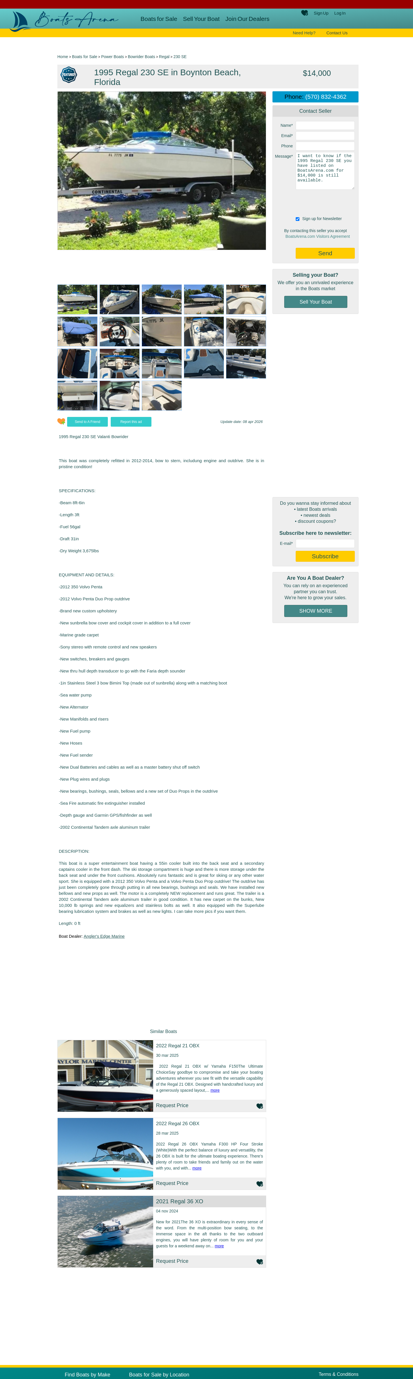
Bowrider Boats (141, 56)
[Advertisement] (315, 405)
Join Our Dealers (247, 18)
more (215, 1090)
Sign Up (321, 13)
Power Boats (112, 56)
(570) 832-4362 (325, 96)
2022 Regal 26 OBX (177, 1123)
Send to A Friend (87, 422)
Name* (286, 125)
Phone (287, 146)
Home (62, 56)
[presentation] (316, 202)
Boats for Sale (159, 18)
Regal (164, 56)
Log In (340, 13)
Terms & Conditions (339, 1374)
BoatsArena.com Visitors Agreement (317, 236)
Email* (287, 135)
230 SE (180, 56)
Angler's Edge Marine (104, 936)
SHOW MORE (315, 611)
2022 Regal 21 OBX (177, 1045)
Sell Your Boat (201, 18)
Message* (284, 156)
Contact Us (337, 32)
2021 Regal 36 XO (179, 1201)
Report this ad (131, 422)
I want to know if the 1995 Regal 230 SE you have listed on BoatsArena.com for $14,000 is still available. (325, 171)
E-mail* (286, 543)
